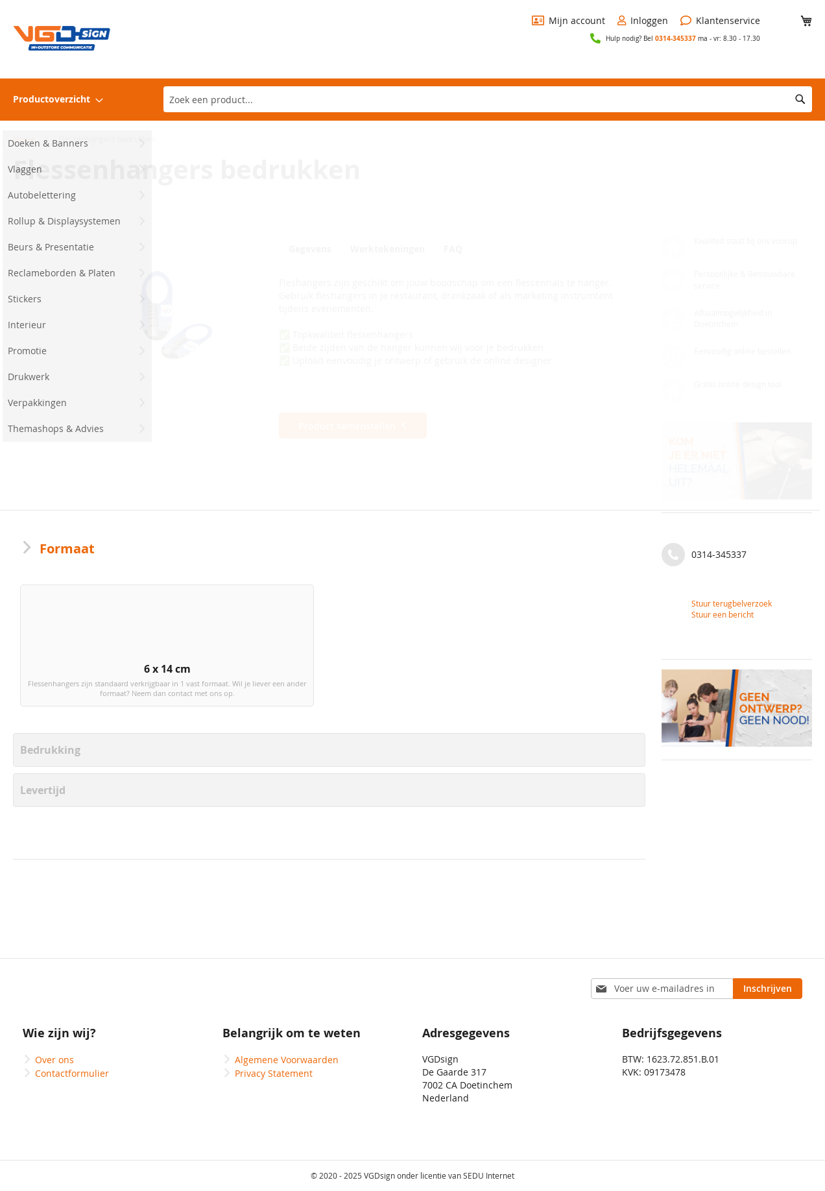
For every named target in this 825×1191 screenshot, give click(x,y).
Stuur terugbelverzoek (731, 603)
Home (24, 139)
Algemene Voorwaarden (287, 1059)
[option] (91, 655)
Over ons (54, 1059)
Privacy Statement (274, 1073)
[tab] (313, 248)
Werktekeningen (389, 249)
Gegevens (310, 249)
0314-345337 (675, 38)
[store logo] (61, 38)
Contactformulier (72, 1073)
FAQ (458, 249)
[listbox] (329, 658)
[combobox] (487, 99)
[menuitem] (58, 99)
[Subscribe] (767, 988)
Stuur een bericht (722, 614)
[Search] (800, 99)
